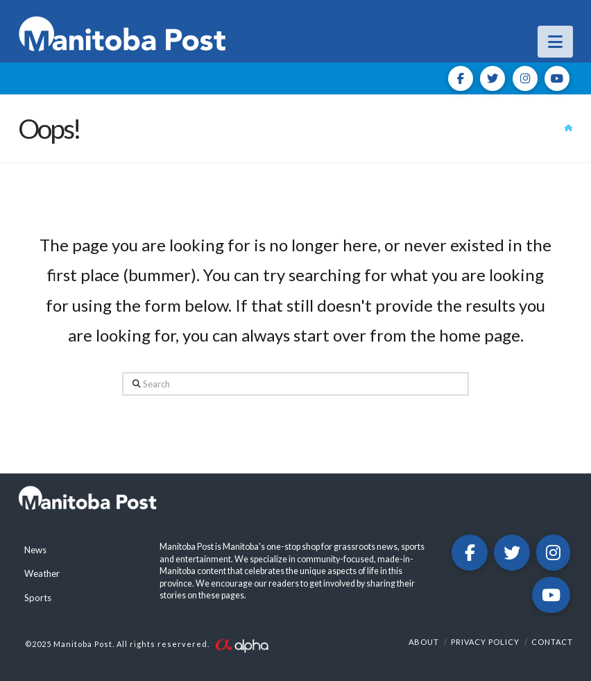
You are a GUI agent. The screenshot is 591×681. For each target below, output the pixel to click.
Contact (552, 641)
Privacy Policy (485, 641)
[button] (555, 42)
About (424, 641)
